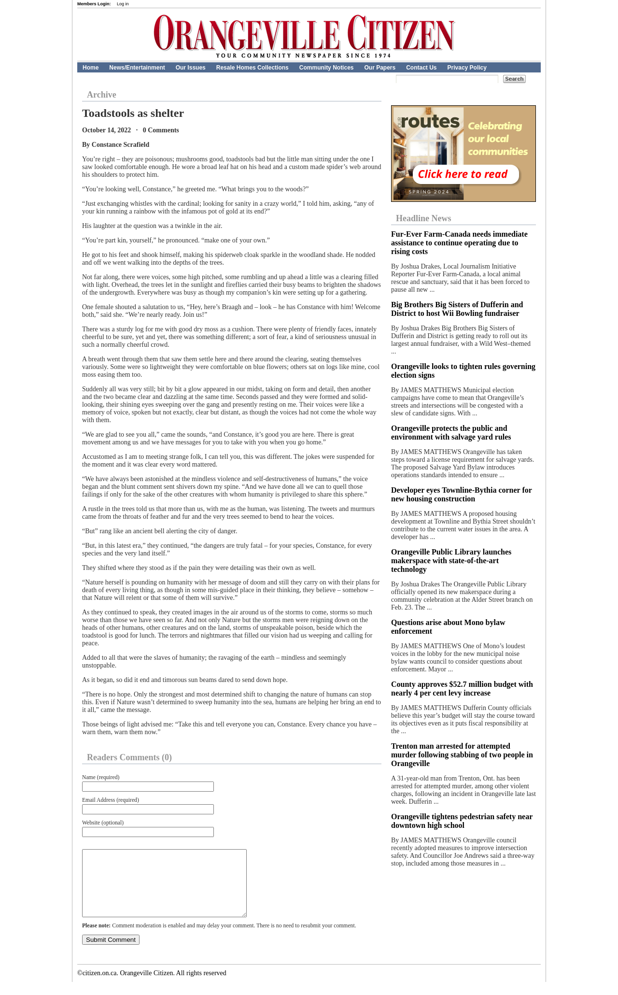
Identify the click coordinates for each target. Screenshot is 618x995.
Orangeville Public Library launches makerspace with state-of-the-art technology (451, 560)
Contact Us (421, 67)
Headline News (423, 218)
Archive (101, 95)
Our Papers (379, 67)
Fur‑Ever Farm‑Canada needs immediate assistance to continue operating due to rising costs (459, 243)
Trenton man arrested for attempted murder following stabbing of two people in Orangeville (462, 755)
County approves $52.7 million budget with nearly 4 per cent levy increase (462, 688)
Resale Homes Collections (252, 67)
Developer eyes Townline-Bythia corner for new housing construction (461, 494)
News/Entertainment (137, 67)
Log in (123, 3)
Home (90, 67)
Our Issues (191, 67)
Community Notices (326, 67)
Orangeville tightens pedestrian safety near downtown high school (462, 820)
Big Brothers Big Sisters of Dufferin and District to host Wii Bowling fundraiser (457, 308)
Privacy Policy (467, 67)
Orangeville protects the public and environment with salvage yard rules (451, 432)
